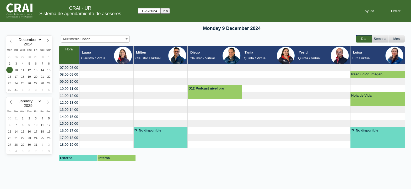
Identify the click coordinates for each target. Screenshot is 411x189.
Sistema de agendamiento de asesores (80, 13)
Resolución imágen (366, 74)
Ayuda (369, 11)
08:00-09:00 (69, 74)
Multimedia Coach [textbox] (76, 39)
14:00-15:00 (69, 117)
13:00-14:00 (69, 110)
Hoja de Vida (361, 95)
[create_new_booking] (106, 67)
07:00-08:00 (69, 68)
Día (363, 39)
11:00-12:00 (69, 96)
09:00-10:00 (69, 81)
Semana (380, 39)
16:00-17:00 (69, 131)
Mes (396, 39)
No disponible (150, 130)
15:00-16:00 (69, 123)
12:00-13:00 (69, 102)
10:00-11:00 (69, 89)
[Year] (29, 44)
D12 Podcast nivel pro (206, 88)
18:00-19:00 (69, 144)
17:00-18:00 (69, 138)
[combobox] (95, 39)
